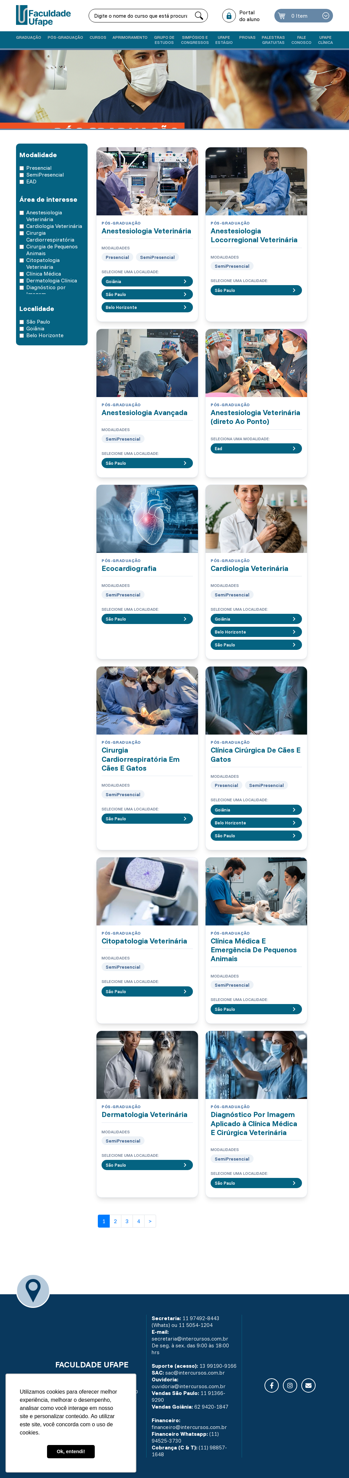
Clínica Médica (43, 273)
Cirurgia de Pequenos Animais (52, 250)
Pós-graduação (65, 37)
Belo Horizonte (44, 335)
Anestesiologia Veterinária (44, 216)
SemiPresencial (45, 174)
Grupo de (164, 40)
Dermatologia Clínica (51, 280)
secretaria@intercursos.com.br (190, 1338)
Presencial (38, 167)
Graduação (28, 37)
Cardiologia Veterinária (54, 226)
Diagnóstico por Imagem (46, 290)
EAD (31, 181)
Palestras (273, 40)
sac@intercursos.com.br (195, 1372)
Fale (301, 40)
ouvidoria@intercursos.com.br (189, 1386)
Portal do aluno (249, 15)
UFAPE (325, 40)
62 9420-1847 (211, 1406)
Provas (247, 37)
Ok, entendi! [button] (71, 1451)
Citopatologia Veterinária (43, 263)
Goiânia (35, 328)
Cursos (98, 37)
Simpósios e (195, 40)
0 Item (299, 15)
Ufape (224, 40)
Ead (256, 448)
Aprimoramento (130, 37)
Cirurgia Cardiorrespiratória (50, 236)
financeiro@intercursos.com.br (189, 1427)
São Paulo (38, 321)
